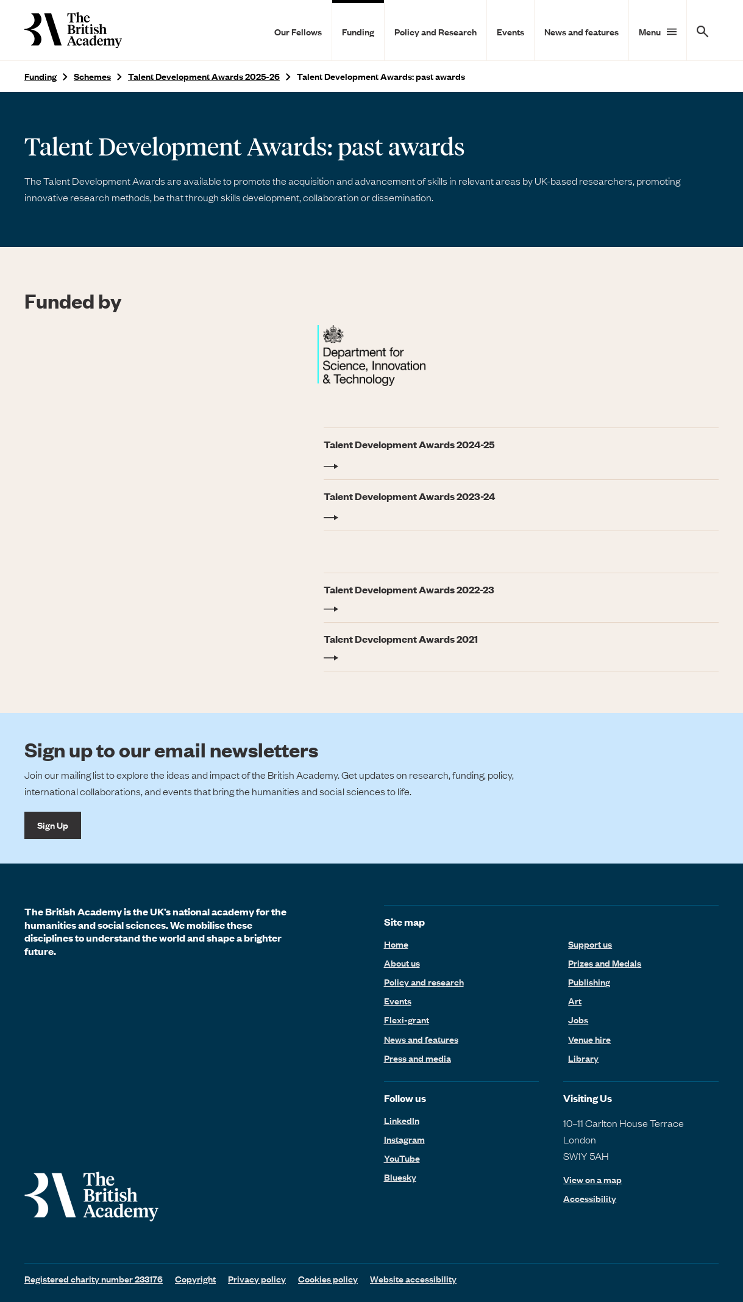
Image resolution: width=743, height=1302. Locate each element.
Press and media (417, 1058)
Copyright (195, 1279)
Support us (590, 944)
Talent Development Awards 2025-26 (204, 76)
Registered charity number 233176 (93, 1279)
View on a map (592, 1180)
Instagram (404, 1139)
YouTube (402, 1158)
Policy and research (424, 982)
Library (583, 1058)
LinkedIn (401, 1120)
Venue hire (589, 1039)
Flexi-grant (406, 1020)
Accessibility (589, 1198)
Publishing (589, 982)
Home (396, 944)
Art (574, 1001)
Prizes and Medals (604, 963)
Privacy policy (257, 1279)
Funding (358, 32)
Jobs (578, 1020)
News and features (581, 32)
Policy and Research (435, 32)
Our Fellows (298, 32)
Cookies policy (328, 1279)
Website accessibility (413, 1279)
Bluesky (400, 1177)
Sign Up (52, 825)
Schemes (92, 76)
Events (510, 32)
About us (402, 963)
